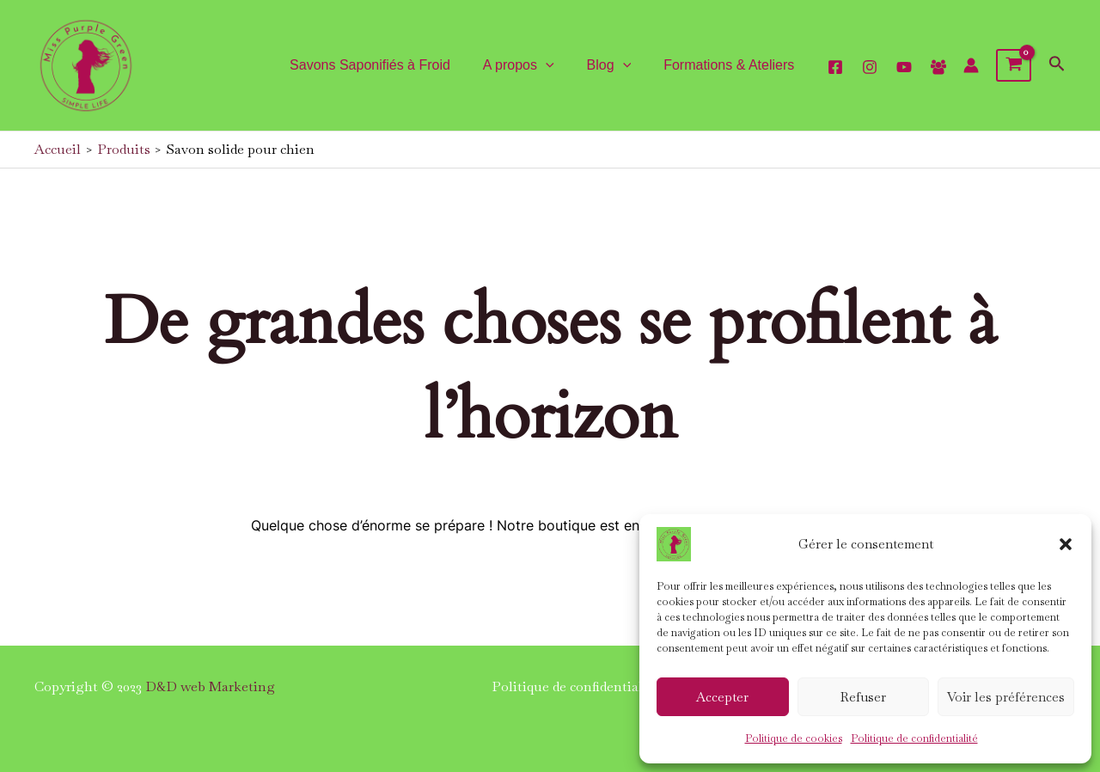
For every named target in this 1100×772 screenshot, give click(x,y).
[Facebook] (938, 67)
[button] (1065, 544)
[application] (558, 65)
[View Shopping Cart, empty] (1013, 65)
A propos (531, 65)
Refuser (863, 697)
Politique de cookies (793, 738)
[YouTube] (904, 67)
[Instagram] (869, 67)
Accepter (722, 697)
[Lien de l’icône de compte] (971, 65)
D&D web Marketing (210, 686)
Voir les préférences (1006, 697)
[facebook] (835, 67)
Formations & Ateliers (731, 65)
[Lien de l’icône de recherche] (1057, 65)
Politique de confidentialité (914, 738)
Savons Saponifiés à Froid (388, 65)
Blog (617, 65)
